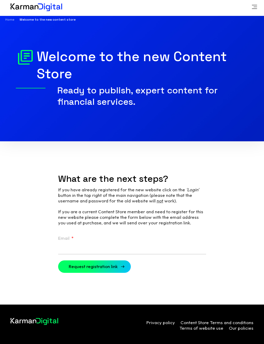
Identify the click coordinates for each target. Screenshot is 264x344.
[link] (254, 7)
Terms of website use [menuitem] (201, 328)
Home (9, 19)
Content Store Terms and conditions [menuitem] (216, 322)
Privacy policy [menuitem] (160, 322)
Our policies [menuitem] (241, 328)
